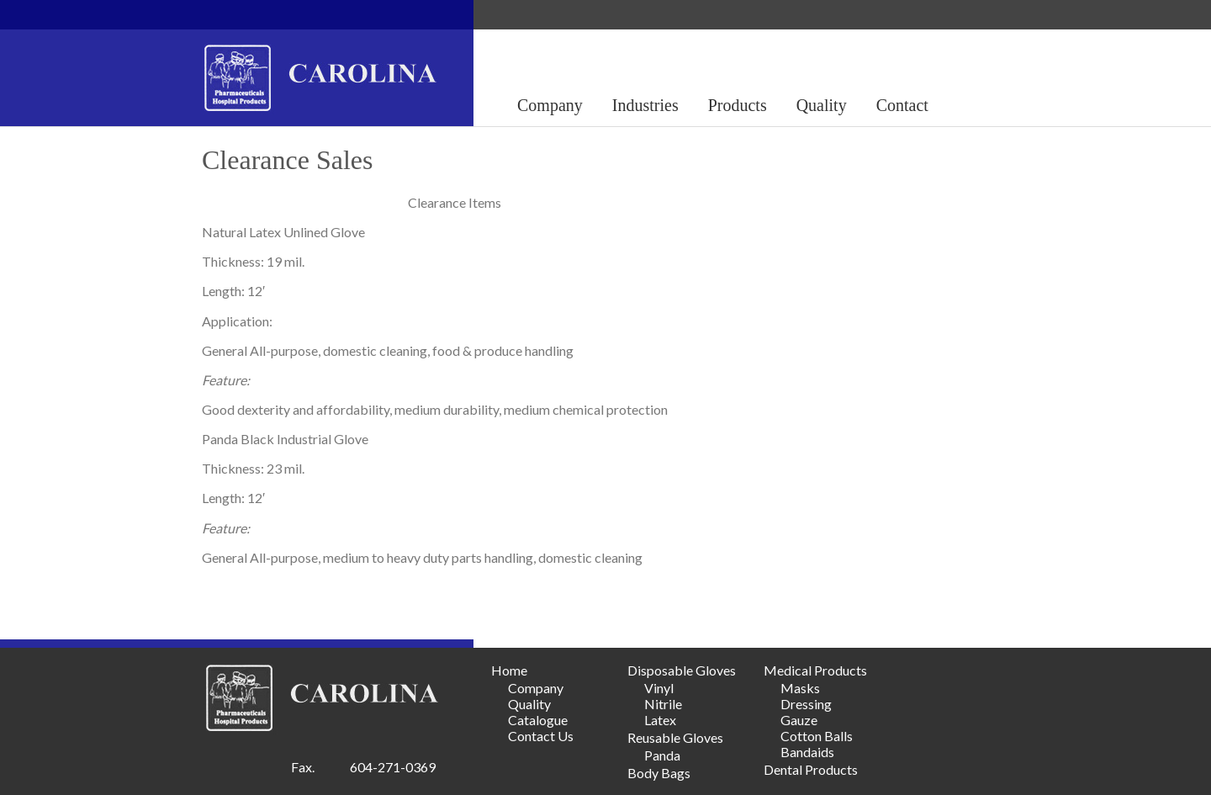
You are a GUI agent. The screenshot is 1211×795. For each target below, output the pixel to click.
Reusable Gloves (675, 737)
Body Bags (658, 773)
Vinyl (659, 688)
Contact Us (541, 736)
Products (737, 105)
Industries (645, 105)
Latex (660, 720)
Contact (902, 105)
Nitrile (663, 704)
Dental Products (811, 769)
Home (509, 670)
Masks (800, 688)
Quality (821, 105)
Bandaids (807, 752)
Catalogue (538, 720)
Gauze (798, 720)
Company (550, 105)
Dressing (806, 704)
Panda (662, 755)
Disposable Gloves (681, 670)
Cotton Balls (816, 736)
